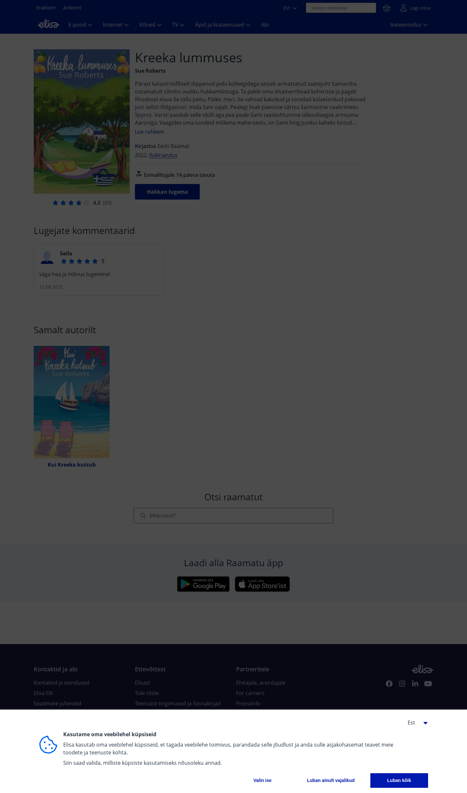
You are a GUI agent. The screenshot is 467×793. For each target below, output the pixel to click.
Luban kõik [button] (399, 780)
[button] (415, 722)
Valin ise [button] (262, 780)
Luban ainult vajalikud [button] (330, 780)
